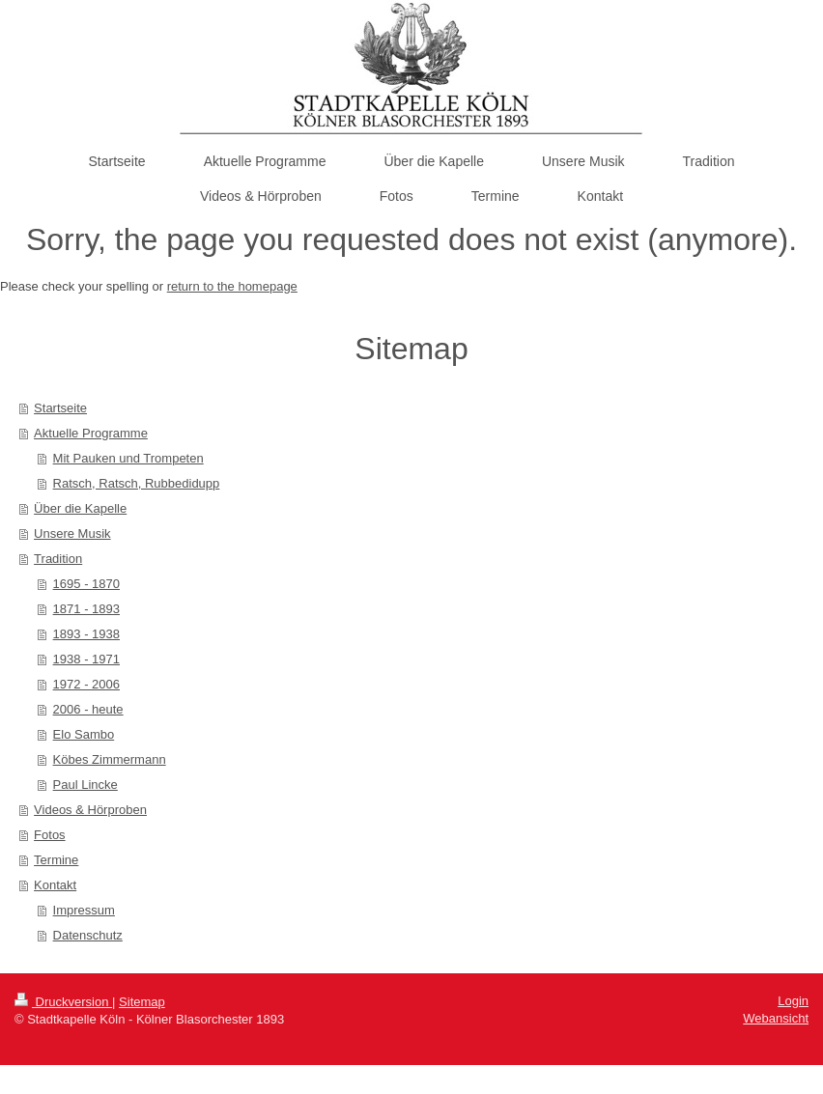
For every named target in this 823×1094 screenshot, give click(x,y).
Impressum (84, 910)
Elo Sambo (84, 734)
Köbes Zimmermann (109, 759)
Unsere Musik (72, 533)
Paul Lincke (85, 784)
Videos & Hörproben (90, 809)
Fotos (50, 835)
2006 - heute (88, 709)
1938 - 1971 (86, 659)
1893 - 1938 (86, 634)
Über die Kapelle (80, 508)
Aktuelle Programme (91, 433)
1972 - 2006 (86, 684)
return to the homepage (232, 286)
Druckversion (63, 1002)
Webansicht (776, 1018)
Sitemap (142, 1002)
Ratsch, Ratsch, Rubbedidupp (136, 483)
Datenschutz (88, 935)
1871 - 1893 (86, 609)
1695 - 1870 (86, 583)
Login (793, 1001)
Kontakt (55, 885)
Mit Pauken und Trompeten (128, 458)
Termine (56, 860)
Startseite (60, 408)
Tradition (58, 558)
